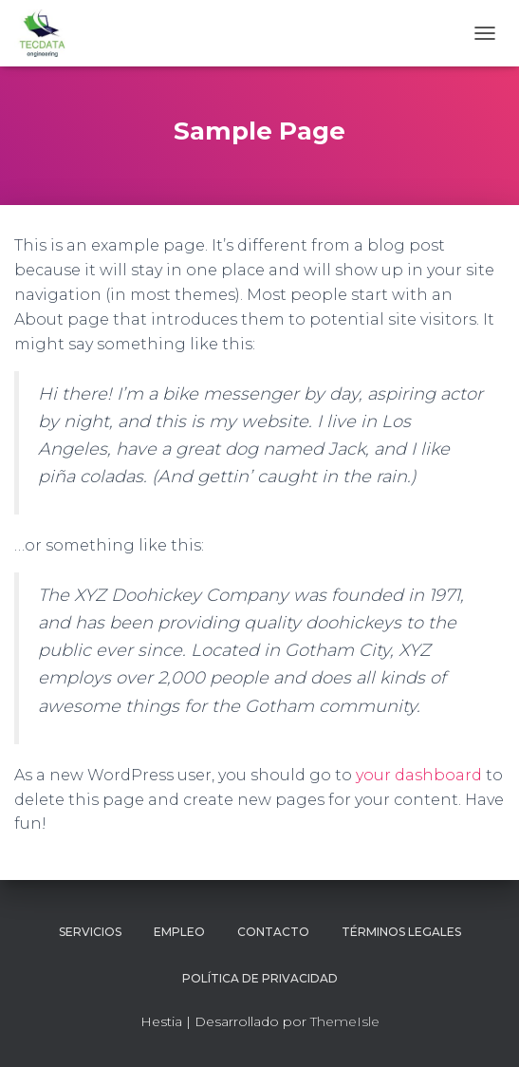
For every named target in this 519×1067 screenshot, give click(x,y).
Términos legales (401, 932)
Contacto (273, 932)
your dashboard (419, 775)
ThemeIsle (345, 1021)
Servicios (90, 932)
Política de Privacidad (260, 978)
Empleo (179, 932)
